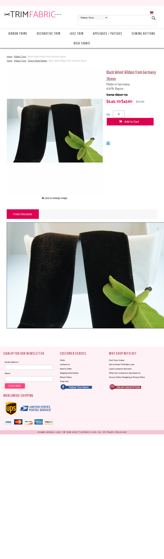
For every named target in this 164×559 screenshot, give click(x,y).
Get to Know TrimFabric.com (121, 364)
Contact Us (65, 364)
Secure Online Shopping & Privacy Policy (127, 377)
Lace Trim (77, 33)
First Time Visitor (116, 360)
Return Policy (66, 377)
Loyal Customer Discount (120, 368)
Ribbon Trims (18, 33)
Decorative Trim (48, 33)
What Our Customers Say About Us (124, 373)
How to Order (66, 368)
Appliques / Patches (107, 33)
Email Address (12, 362)
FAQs (62, 360)
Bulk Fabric (82, 43)
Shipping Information (69, 373)
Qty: (108, 114)
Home (9, 57)
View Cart (64, 381)
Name (7, 373)
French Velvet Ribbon (37, 61)
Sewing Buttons (143, 33)
